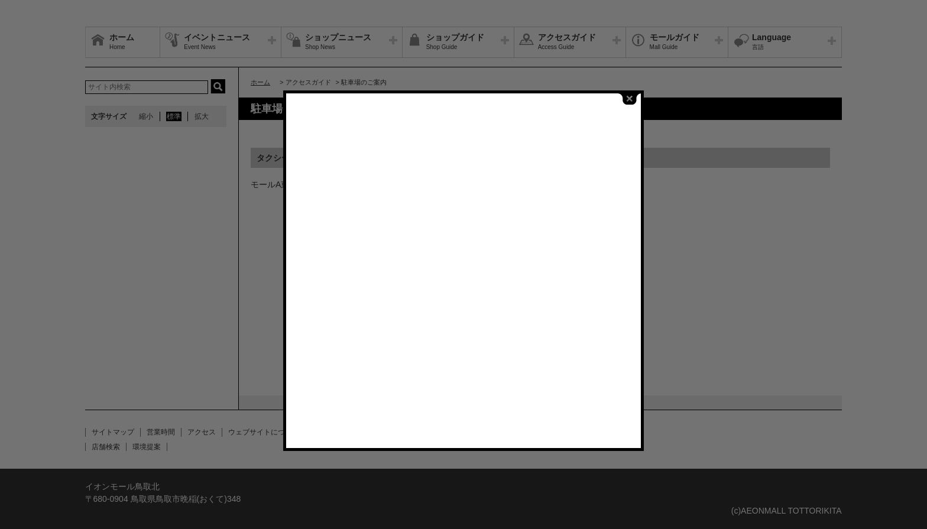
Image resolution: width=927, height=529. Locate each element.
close (629, 94)
